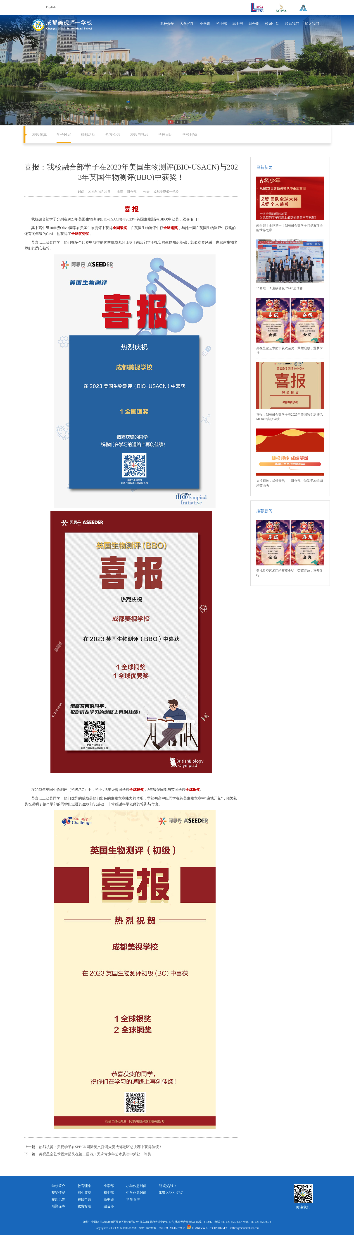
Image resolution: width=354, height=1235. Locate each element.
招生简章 (84, 1192)
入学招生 (187, 24)
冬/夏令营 (112, 134)
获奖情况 (58, 1192)
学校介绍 (167, 24)
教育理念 (84, 1186)
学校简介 (58, 1186)
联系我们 (292, 24)
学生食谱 (133, 1199)
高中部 (237, 24)
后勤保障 (58, 1206)
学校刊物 (189, 134)
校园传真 (39, 134)
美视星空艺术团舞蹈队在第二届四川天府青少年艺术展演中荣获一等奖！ (97, 1154)
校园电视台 (139, 134)
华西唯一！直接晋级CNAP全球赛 (279, 288)
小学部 (205, 24)
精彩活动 (88, 134)
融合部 (254, 24)
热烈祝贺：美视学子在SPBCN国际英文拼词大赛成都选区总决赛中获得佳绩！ (101, 1147)
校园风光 (58, 1199)
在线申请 (84, 1199)
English (51, 7)
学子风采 (64, 134)
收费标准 (84, 1206)
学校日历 (165, 134)
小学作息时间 (136, 1186)
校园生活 (272, 24)
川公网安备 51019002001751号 (207, 1228)
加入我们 (312, 24)
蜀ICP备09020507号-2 (172, 1228)
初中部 (221, 24)
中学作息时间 (136, 1192)
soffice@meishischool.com (244, 1228)
